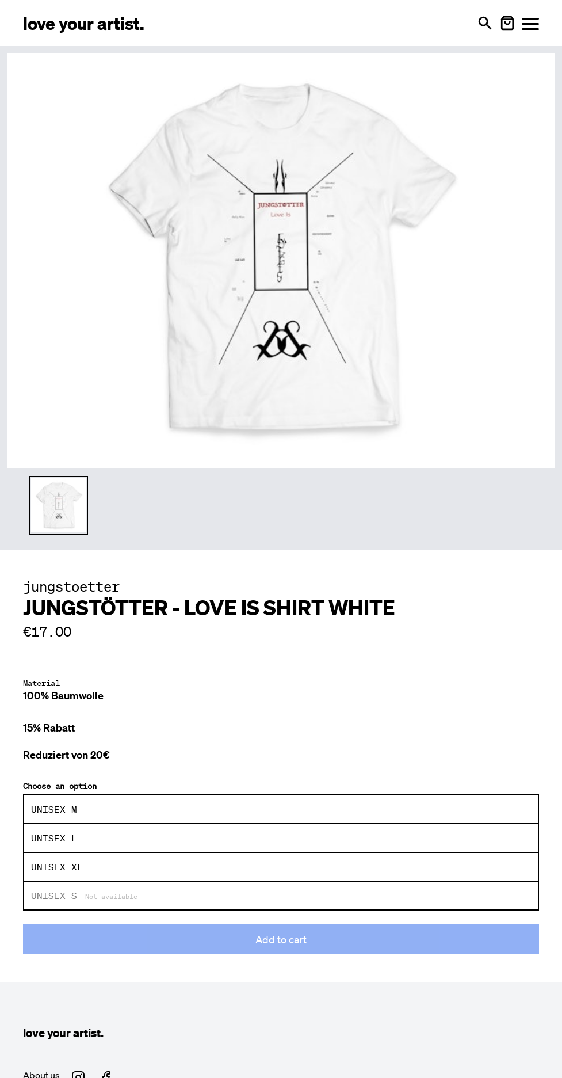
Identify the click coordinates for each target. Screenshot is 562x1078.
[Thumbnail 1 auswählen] (58, 505)
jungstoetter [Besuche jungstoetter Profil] (71, 586)
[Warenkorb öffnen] (507, 23)
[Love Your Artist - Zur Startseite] (83, 22)
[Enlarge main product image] (281, 258)
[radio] (281, 809)
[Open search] (485, 23)
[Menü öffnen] (530, 23)
